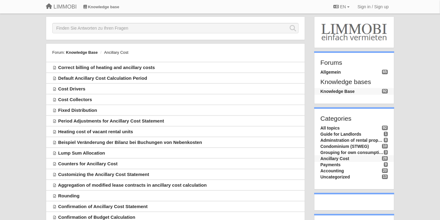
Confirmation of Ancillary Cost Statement (103, 206)
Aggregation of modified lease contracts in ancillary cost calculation (132, 185)
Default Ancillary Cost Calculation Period (102, 78)
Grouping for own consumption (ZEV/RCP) (352, 152)
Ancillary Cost (116, 52)
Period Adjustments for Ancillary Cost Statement (111, 120)
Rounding (68, 195)
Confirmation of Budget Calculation (96, 217)
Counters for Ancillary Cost (87, 163)
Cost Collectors (75, 99)
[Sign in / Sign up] (373, 7)
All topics (330, 128)
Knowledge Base (82, 52)
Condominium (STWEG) (345, 146)
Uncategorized (335, 176)
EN (341, 6)
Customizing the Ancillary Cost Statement (103, 174)
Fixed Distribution (77, 110)
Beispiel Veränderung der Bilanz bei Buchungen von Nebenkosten (130, 142)
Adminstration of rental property (352, 140)
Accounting (332, 170)
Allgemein (331, 72)
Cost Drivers (71, 88)
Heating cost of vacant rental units (95, 131)
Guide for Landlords (341, 134)
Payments (331, 164)
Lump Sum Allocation (81, 153)
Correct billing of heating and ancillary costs (106, 67)
